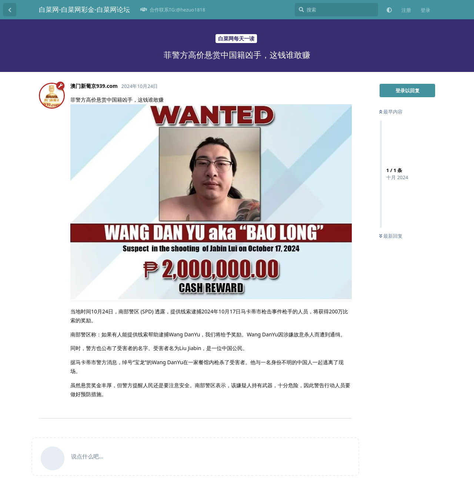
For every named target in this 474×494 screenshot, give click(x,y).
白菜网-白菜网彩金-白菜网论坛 (84, 9)
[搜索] (336, 9)
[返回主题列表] (9, 9)
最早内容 (391, 111)
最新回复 (391, 236)
